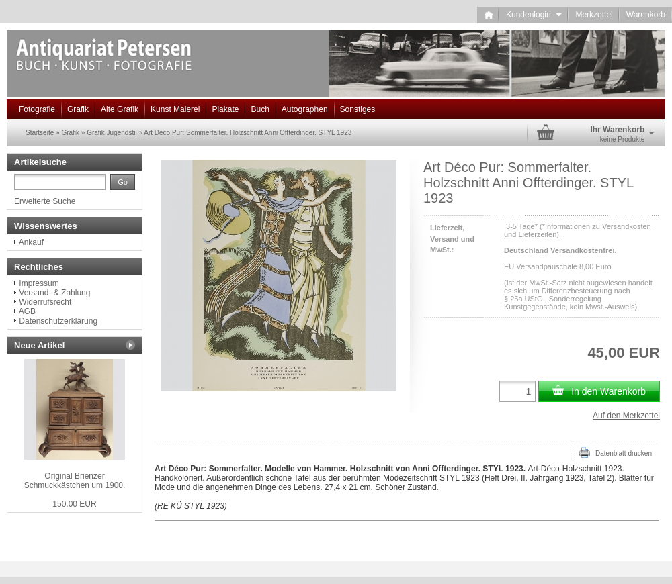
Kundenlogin (534, 14)
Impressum (38, 283)
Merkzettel (593, 14)
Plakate (225, 109)
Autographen (305, 109)
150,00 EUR (74, 504)
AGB (27, 311)
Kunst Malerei (175, 109)
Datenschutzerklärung (58, 321)
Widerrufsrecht (45, 302)
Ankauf (31, 242)
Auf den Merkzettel (626, 415)
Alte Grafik (119, 109)
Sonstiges (358, 109)
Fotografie (37, 109)
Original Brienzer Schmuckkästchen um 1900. (75, 480)
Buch (260, 109)
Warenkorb (645, 14)
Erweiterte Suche (44, 201)
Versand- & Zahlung (54, 292)
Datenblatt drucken (615, 452)
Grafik (78, 109)
